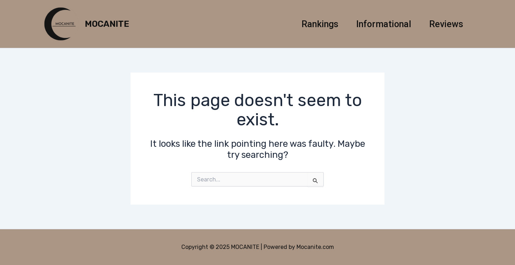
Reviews (446, 24)
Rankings (319, 24)
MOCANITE (107, 24)
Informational (383, 24)
